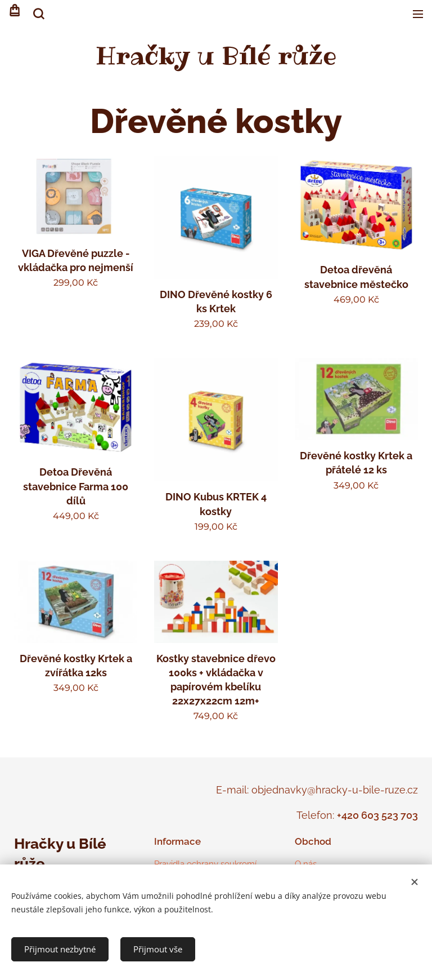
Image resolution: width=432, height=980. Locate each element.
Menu (418, 14)
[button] (37, 14)
